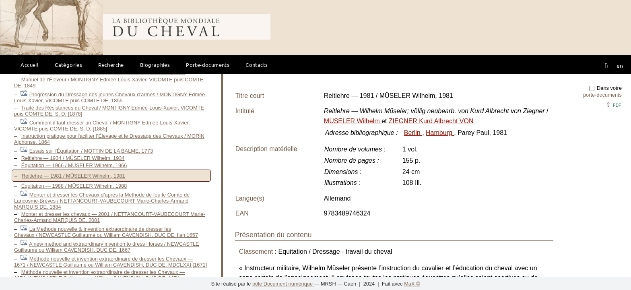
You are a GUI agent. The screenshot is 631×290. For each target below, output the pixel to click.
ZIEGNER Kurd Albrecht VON (431, 121)
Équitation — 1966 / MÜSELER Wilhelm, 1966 (74, 165)
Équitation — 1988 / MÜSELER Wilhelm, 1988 (74, 186)
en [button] (620, 65)
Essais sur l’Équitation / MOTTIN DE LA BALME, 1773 (91, 151)
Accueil (30, 64)
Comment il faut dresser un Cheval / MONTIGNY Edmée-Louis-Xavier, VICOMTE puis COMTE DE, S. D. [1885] (102, 126)
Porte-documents (207, 64)
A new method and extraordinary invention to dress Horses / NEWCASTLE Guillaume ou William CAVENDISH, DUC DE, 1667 (106, 247)
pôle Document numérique (283, 284)
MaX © (412, 284)
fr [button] (606, 65)
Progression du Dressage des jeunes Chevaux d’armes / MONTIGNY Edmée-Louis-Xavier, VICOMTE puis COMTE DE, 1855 (110, 97)
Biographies (155, 64)
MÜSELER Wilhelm (352, 121)
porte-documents (602, 95)
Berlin (413, 132)
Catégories (68, 64)
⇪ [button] (613, 104)
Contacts (256, 64)
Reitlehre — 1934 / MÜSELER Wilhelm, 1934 (73, 158)
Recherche (111, 64)
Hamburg (440, 132)
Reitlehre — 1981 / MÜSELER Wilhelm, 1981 (73, 176)
